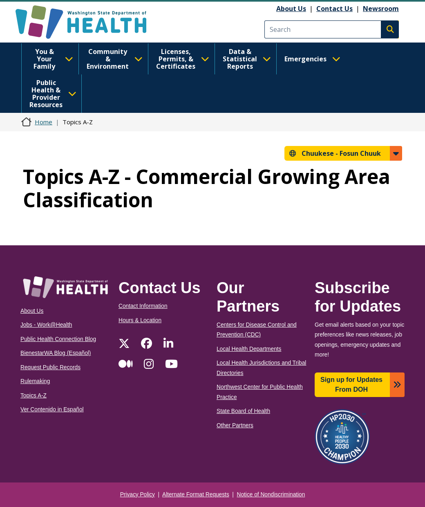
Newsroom (381, 8)
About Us (291, 8)
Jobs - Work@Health (46, 325)
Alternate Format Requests (195, 494)
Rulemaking (35, 381)
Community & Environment (115, 59)
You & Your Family (53, 59)
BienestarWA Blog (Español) (55, 353)
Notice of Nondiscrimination (271, 494)
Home (43, 122)
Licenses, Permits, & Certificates (182, 59)
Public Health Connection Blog (58, 339)
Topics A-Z (33, 396)
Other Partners (235, 425)
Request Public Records (50, 367)
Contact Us (334, 8)
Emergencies (312, 58)
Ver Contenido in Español (52, 409)
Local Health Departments (249, 349)
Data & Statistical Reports (247, 59)
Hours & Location (140, 320)
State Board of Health (243, 411)
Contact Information (143, 306)
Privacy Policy (137, 494)
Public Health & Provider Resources (52, 93)
